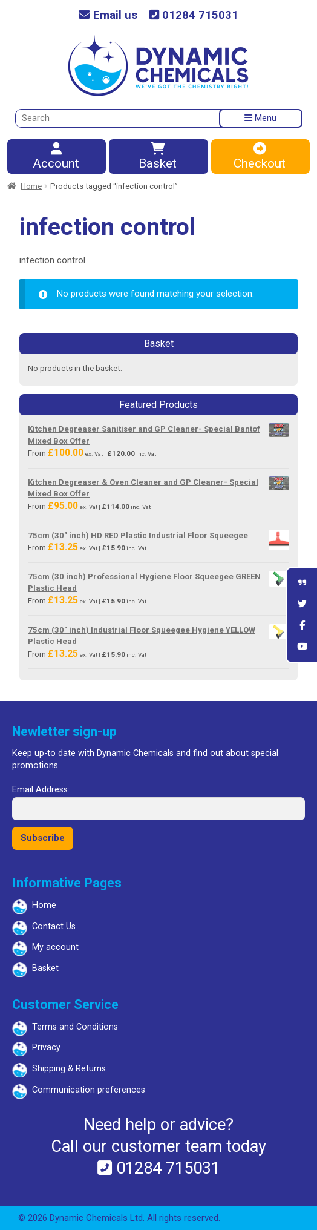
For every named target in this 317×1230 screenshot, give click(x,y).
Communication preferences (88, 1090)
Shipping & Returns (69, 1069)
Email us (108, 15)
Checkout (260, 157)
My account (55, 947)
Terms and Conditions (75, 1027)
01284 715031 (193, 15)
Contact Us (54, 926)
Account (56, 157)
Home (31, 186)
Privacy (46, 1047)
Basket (157, 157)
